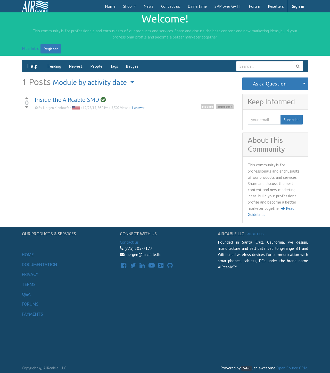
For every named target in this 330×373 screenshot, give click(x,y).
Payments (32, 314)
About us (255, 234)
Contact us (129, 242)
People (96, 66)
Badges (132, 66)
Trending (54, 66)
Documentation (39, 264)
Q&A (26, 294)
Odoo (246, 368)
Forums (30, 304)
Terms (29, 284)
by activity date (90, 82)
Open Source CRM (291, 367)
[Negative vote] (26, 107)
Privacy (30, 274)
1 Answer (137, 108)
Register (51, 48)
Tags (114, 66)
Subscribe (292, 119)
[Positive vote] (26, 98)
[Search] (298, 66)
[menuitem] (110, 6)
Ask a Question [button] (269, 83)
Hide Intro (30, 48)
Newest (75, 66)
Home (28, 254)
